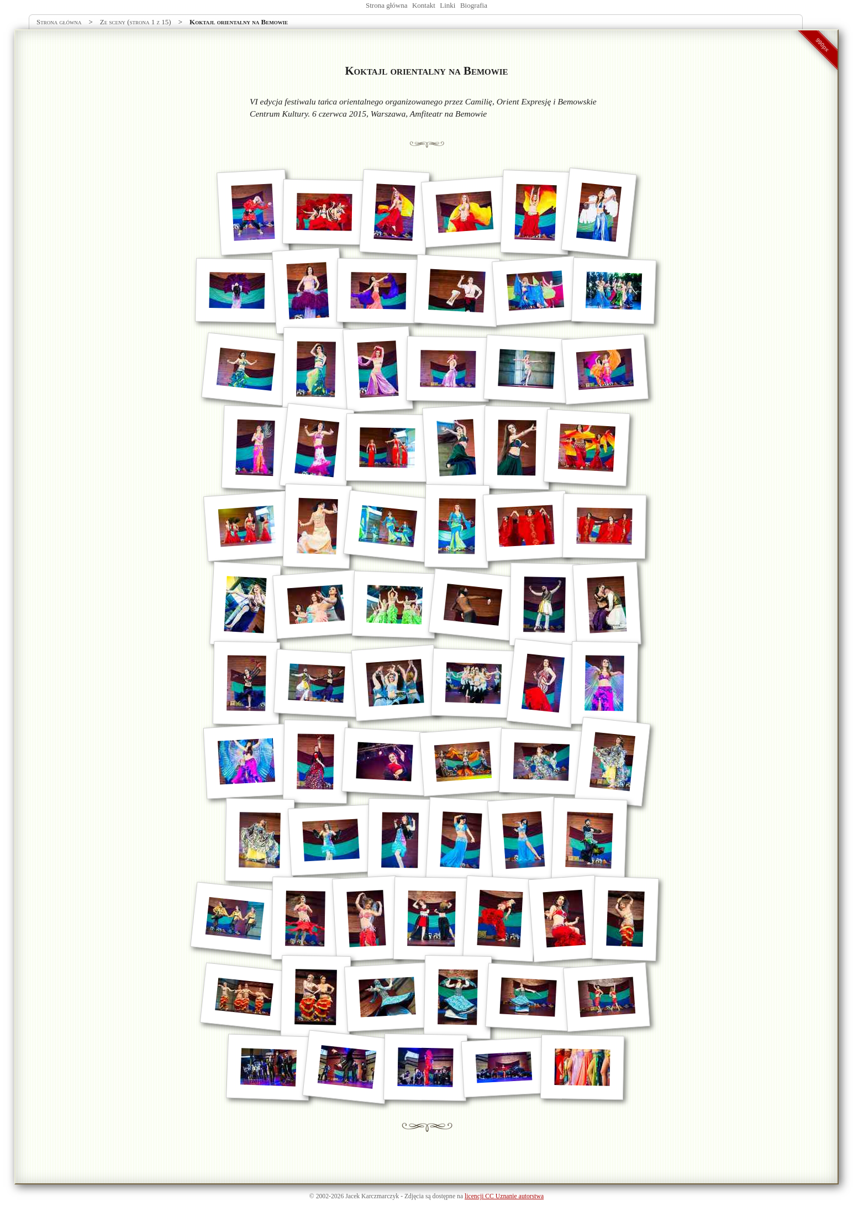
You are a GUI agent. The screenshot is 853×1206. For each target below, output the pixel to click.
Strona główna (386, 5)
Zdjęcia (414, 1196)
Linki (447, 5)
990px (822, 44)
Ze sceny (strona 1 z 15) (135, 22)
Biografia (473, 5)
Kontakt (423, 5)
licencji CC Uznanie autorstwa (504, 1196)
